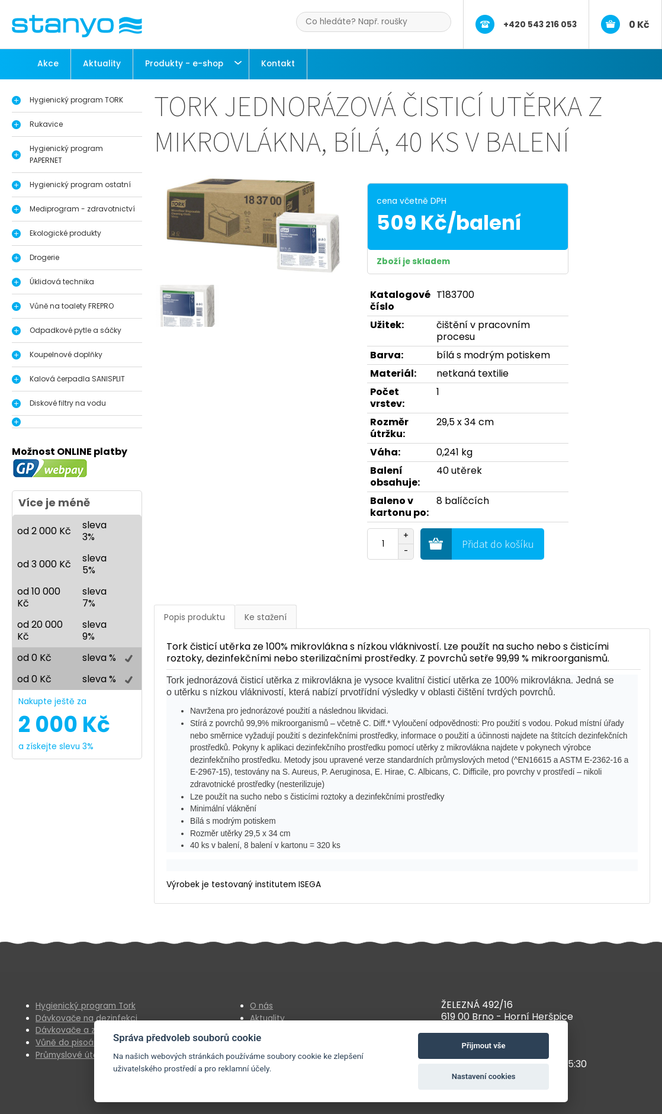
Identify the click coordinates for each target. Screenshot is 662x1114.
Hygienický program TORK (76, 100)
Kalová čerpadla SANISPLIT (77, 379)
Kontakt (278, 63)
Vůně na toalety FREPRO (72, 306)
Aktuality (102, 63)
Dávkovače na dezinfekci (86, 1018)
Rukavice (46, 124)
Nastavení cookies (484, 1076)
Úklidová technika (62, 282)
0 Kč (639, 24)
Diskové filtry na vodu (68, 403)
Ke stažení (266, 617)
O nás (261, 1006)
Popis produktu (194, 617)
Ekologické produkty (65, 233)
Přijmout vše (484, 1045)
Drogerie (44, 257)
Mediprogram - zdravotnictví (82, 209)
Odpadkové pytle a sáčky (75, 330)
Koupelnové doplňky (66, 354)
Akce (48, 63)
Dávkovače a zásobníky (83, 1030)
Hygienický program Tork (86, 1006)
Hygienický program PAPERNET (66, 154)
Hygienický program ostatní (80, 184)
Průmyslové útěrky (73, 1055)
